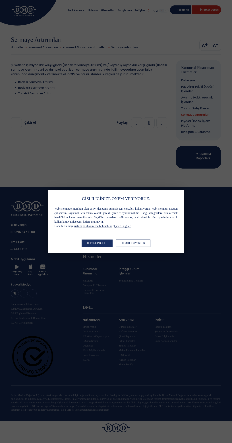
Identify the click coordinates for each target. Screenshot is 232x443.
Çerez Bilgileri (122, 226)
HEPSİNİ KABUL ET (97, 243)
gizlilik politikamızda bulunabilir (93, 226)
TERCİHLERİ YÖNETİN (133, 243)
